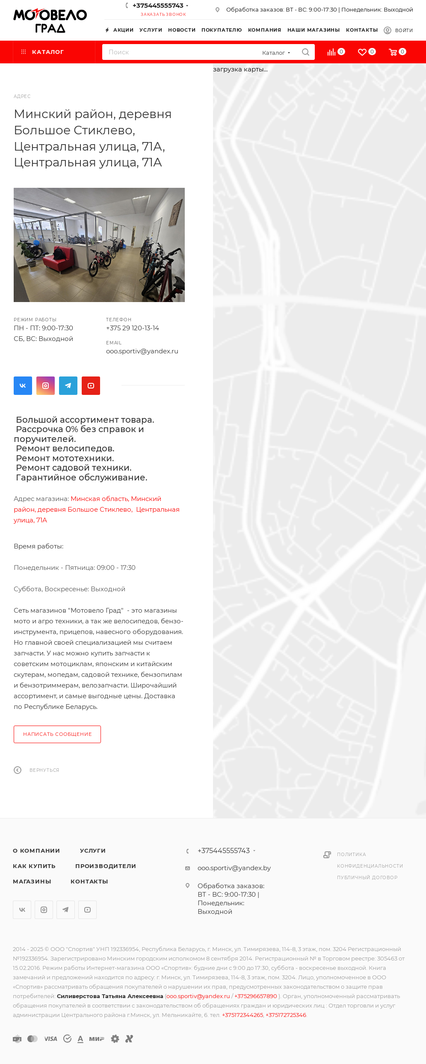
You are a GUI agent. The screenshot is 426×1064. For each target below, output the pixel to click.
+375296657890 (256, 996)
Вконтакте (23, 385)
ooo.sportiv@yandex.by (234, 868)
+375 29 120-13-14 (132, 328)
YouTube (91, 385)
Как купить (34, 865)
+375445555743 (158, 5)
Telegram (68, 385)
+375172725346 (286, 1014)
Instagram (45, 385)
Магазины (32, 881)
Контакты (89, 881)
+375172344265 (242, 1014)
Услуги (93, 850)
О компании (36, 850)
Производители (105, 865)
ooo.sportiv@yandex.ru (142, 351)
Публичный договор (367, 877)
